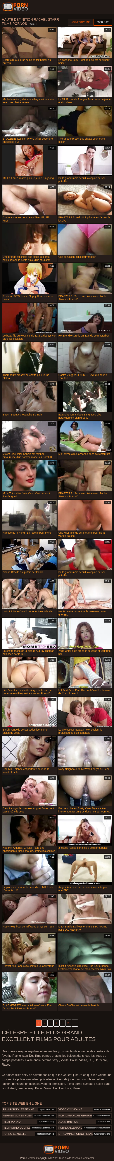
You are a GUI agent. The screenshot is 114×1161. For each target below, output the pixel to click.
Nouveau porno (81, 22)
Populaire (102, 22)
